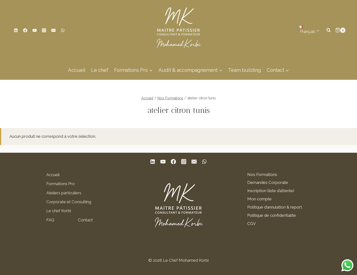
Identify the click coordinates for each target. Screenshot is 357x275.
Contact (85, 219)
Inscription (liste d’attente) (270, 190)
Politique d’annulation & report (274, 207)
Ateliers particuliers (63, 192)
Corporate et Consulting (68, 201)
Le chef (99, 70)
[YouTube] (34, 30)
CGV (251, 223)
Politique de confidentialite (271, 215)
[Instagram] (44, 30)
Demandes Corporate (267, 182)
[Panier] (340, 30)
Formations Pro (60, 183)
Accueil (76, 70)
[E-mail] (53, 30)
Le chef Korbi (58, 210)
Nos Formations (262, 174)
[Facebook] (25, 30)
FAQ (50, 219)
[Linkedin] (16, 30)
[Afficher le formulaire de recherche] (328, 30)
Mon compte (259, 198)
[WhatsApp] (63, 30)
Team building (244, 70)
